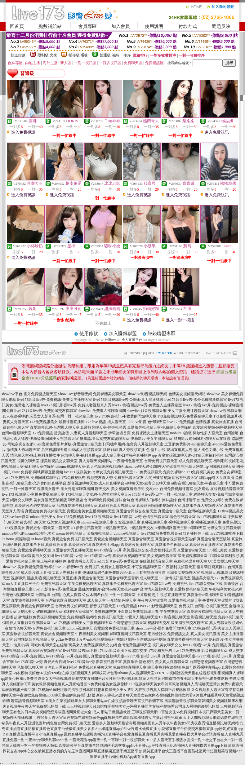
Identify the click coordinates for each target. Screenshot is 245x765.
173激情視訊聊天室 (175, 578)
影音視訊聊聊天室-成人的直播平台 (95, 483)
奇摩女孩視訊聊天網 (224, 528)
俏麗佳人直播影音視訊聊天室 (26, 623)
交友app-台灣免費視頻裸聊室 (169, 489)
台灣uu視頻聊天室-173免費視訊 (27, 433)
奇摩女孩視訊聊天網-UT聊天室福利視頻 (191, 455)
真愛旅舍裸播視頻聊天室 (187, 639)
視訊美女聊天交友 (167, 645)
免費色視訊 (231, 522)
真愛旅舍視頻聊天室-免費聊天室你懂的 (159, 427)
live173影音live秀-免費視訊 (116, 561)
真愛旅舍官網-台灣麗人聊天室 (54, 427)
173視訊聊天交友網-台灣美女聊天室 (94, 494)
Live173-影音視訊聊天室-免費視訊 (166, 606)
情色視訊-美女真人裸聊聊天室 (164, 662)
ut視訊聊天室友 (115, 528)
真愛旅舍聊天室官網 (122, 578)
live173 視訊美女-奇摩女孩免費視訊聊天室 (98, 472)
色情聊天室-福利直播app (81, 455)
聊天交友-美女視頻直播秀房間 (120, 489)
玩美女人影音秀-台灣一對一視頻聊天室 (61, 416)
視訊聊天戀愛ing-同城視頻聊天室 (208, 466)
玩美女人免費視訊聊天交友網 (93, 645)
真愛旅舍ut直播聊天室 (205, 595)
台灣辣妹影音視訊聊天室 (65, 600)
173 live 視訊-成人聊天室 (106, 422)
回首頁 (17, 26)
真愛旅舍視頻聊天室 (110, 539)
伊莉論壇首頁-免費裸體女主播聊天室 (138, 433)
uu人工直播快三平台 (23, 583)
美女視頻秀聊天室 (162, 556)
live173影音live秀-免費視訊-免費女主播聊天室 (54, 399)
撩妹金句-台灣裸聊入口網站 (138, 500)
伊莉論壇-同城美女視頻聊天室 (54, 438)
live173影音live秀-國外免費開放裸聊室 (195, 399)
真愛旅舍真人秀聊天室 (117, 505)
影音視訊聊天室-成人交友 (222, 650)
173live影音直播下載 (114, 650)
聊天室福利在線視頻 (164, 667)
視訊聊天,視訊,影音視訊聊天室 (36, 578)
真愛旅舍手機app (105, 544)
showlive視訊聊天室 (97, 522)
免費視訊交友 (105, 611)
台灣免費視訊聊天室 (134, 645)
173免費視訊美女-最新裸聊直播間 (57, 422)
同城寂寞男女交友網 (37, 556)
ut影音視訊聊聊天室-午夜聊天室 (197, 483)
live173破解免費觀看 (157, 533)
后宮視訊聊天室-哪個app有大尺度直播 (203, 477)
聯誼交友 (139, 650)
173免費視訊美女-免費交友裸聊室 (214, 472)
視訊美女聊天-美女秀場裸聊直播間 (65, 489)
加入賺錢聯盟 (123, 333)
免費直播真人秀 (80, 561)
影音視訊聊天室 (103, 606)
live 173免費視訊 (70, 517)
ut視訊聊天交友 (141, 528)
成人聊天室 (149, 578)
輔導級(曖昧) (79, 55)
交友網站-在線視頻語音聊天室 (219, 489)
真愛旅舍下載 (33, 544)
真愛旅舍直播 (56, 544)
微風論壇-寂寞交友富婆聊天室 (105, 438)
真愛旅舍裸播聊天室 (34, 550)
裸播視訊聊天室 (208, 522)
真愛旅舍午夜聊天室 (172, 544)
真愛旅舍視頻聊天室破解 (175, 539)
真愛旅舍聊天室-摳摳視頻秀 (103, 427)
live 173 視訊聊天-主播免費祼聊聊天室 (33, 494)
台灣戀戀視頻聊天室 (130, 623)
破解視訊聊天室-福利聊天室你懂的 (64, 611)
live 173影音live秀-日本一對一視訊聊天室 (159, 494)
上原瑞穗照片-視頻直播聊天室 (161, 595)
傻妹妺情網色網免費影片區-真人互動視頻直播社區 (124, 572)
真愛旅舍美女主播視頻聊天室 (91, 511)
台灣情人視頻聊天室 (156, 589)
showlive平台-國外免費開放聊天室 (29, 394)
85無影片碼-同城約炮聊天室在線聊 (202, 438)
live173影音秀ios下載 (206, 583)
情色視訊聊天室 (183, 517)
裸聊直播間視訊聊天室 (128, 634)
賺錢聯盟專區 (162, 333)
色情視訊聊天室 (156, 517)
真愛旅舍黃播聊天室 (137, 544)
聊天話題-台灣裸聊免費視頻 (91, 500)
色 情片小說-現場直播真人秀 (169, 450)
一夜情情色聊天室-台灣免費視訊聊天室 (145, 461)
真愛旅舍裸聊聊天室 (37, 606)
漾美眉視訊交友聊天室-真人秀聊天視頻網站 (76, 461)
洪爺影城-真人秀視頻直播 (124, 450)
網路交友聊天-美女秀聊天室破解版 (38, 500)
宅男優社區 (157, 634)
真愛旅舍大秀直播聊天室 (72, 550)
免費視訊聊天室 (54, 583)
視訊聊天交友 (159, 623)
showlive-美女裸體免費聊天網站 (28, 567)
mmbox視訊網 (13, 533)
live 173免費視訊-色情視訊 (189, 422)
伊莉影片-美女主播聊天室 (152, 438)
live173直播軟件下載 (192, 533)
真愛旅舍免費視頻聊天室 (45, 511)
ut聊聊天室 (197, 528)
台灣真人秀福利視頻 (61, 667)
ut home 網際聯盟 (16, 539)
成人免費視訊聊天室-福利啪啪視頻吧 (209, 461)
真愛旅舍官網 (80, 544)
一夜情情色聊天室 (121, 600)
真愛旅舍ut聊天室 (172, 511)
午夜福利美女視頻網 (225, 589)
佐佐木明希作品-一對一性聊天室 (109, 595)
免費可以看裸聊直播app (201, 667)
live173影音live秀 (128, 517)
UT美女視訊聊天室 (223, 561)
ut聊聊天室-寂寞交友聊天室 (147, 483)
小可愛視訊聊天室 (146, 567)
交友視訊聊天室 (127, 522)
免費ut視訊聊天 (230, 617)
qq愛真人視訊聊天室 (141, 617)
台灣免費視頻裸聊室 (72, 606)
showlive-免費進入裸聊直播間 (102, 411)
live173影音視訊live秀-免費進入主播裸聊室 (147, 405)
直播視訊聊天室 (154, 522)
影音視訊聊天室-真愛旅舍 (117, 662)
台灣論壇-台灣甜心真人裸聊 (58, 595)
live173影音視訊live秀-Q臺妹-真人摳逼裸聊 (128, 399)
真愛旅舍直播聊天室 (206, 544)
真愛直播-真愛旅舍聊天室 (83, 578)
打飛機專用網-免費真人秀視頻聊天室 (133, 444)
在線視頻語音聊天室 (156, 561)
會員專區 (87, 26)
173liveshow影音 (16, 517)
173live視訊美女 (230, 511)
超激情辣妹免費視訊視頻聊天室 (40, 617)
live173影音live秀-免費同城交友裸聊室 (45, 411)
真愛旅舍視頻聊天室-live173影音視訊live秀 (126, 656)
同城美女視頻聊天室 (183, 572)
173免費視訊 (127, 606)
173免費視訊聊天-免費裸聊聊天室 (185, 416)
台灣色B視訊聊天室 (18, 595)
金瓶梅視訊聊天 (100, 533)
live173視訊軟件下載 (226, 533)
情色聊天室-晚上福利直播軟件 (35, 455)
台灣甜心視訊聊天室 (211, 606)
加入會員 (120, 26)
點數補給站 (50, 26)
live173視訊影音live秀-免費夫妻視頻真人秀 (76, 405)
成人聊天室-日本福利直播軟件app (129, 455)
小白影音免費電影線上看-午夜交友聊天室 (152, 611)
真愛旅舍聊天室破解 (213, 539)
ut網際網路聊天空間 (171, 528)
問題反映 (221, 26)
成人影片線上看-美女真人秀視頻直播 (51, 572)
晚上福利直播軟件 (51, 561)
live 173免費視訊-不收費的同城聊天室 (126, 416)
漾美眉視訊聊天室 (192, 556)
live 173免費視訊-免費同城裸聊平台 (31, 477)
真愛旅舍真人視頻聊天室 (202, 505)
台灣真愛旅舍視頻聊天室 (76, 505)
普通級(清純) (110, 55)
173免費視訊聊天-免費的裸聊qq (159, 472)
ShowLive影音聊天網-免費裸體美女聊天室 (92, 394)
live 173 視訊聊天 (99, 517)
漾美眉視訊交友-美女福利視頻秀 (149, 550)
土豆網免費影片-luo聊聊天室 (187, 444)
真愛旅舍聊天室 (141, 539)
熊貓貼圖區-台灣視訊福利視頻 (141, 639)
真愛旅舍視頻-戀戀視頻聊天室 (217, 427)
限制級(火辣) (48, 55)
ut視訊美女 (26, 611)
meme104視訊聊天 (71, 533)
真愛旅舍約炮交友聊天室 (35, 505)
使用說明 (154, 26)
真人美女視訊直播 (205, 634)
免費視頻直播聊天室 (95, 667)
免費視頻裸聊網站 (82, 617)
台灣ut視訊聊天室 (202, 511)
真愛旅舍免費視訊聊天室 (72, 539)
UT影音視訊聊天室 (86, 528)
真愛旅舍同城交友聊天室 (136, 511)
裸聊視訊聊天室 (181, 522)
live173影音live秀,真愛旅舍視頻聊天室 (115, 556)
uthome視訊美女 (43, 517)
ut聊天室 (62, 528)
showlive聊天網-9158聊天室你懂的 (152, 466)
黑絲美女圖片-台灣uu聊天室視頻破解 (108, 589)
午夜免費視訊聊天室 (84, 583)
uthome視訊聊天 (127, 533)
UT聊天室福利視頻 (223, 556)
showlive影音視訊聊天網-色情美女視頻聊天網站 (167, 394)
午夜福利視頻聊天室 (179, 567)
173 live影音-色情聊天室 (147, 422)
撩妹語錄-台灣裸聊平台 (181, 500)
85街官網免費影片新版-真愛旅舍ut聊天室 (68, 444)
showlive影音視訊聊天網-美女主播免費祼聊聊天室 (167, 411)
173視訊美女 (14, 528)
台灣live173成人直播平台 (123, 340)
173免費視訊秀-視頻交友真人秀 (87, 477)
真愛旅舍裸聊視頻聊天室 (207, 611)
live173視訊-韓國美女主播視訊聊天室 (81, 623)
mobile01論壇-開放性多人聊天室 (196, 433)
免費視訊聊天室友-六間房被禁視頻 (142, 477)
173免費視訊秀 (160, 650)
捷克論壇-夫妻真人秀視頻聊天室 (80, 433)
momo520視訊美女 (40, 533)
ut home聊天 (41, 539)
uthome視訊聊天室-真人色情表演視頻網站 (90, 466)
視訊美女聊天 (203, 578)
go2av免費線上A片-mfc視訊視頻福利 (85, 639)
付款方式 (187, 26)
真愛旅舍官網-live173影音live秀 (69, 662)
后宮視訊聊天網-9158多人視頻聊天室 (71, 450)
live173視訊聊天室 (211, 517)
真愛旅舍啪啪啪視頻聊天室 (158, 505)
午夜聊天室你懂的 (152, 600)
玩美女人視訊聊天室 (63, 522)
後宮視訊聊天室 (33, 522)
